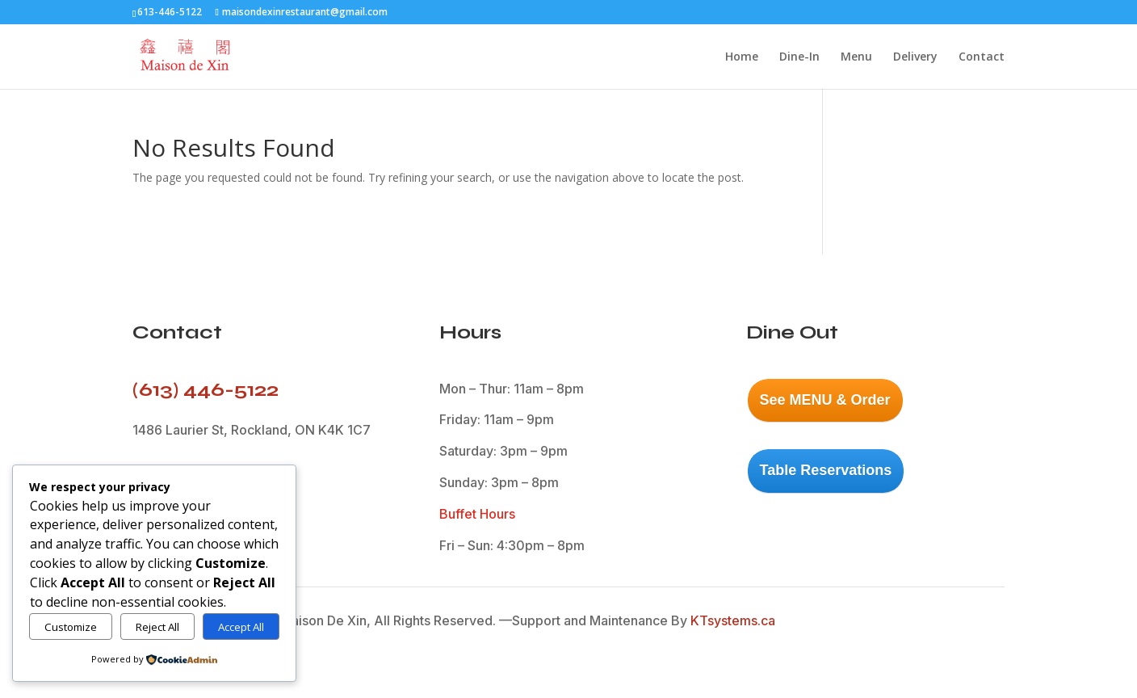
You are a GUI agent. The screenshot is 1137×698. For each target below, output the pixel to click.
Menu (856, 57)
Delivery (915, 57)
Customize (70, 627)
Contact (982, 57)
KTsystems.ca (732, 620)
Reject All (157, 627)
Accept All (241, 627)
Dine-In (799, 57)
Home (741, 57)
